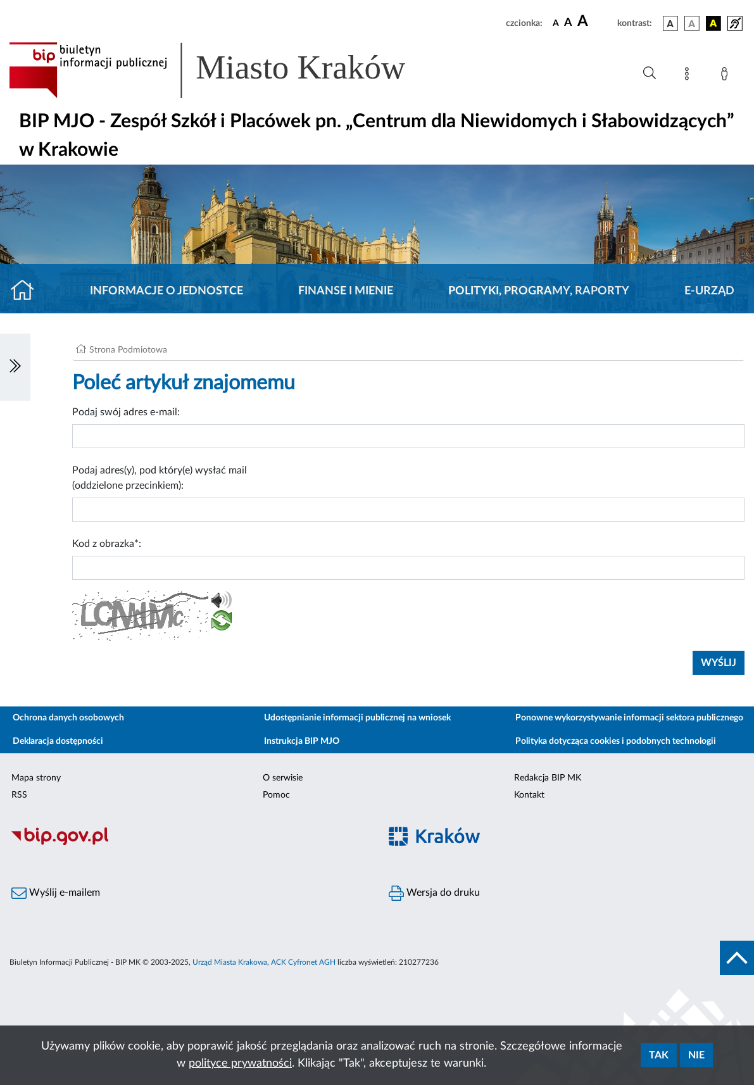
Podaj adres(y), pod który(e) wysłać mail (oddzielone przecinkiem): (159, 478)
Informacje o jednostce (166, 291)
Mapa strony (36, 778)
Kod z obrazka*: (106, 544)
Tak (659, 1055)
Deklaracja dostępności (58, 741)
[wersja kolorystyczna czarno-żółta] (713, 23)
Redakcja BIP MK (547, 778)
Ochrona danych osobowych (68, 717)
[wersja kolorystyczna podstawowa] (670, 23)
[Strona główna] (27, 291)
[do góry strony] (737, 958)
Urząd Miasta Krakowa (229, 962)
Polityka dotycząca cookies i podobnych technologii (615, 741)
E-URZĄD (709, 291)
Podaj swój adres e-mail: (126, 412)
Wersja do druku (434, 893)
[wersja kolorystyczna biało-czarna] (691, 23)
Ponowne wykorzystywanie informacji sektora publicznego (629, 717)
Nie (696, 1055)
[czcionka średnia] (568, 23)
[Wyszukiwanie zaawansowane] (649, 73)
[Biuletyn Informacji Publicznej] (188, 843)
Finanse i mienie (345, 291)
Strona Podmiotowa (128, 350)
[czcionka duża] (595, 21)
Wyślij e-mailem (55, 893)
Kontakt (529, 795)
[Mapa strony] (689, 76)
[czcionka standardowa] (555, 22)
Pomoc (276, 795)
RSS (19, 795)
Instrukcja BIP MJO (301, 741)
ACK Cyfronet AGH (303, 962)
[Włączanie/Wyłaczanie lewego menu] (15, 367)
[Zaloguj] (726, 76)
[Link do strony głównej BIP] (225, 70)
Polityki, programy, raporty (538, 291)
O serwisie (283, 778)
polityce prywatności (240, 1063)
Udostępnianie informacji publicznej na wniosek (357, 717)
